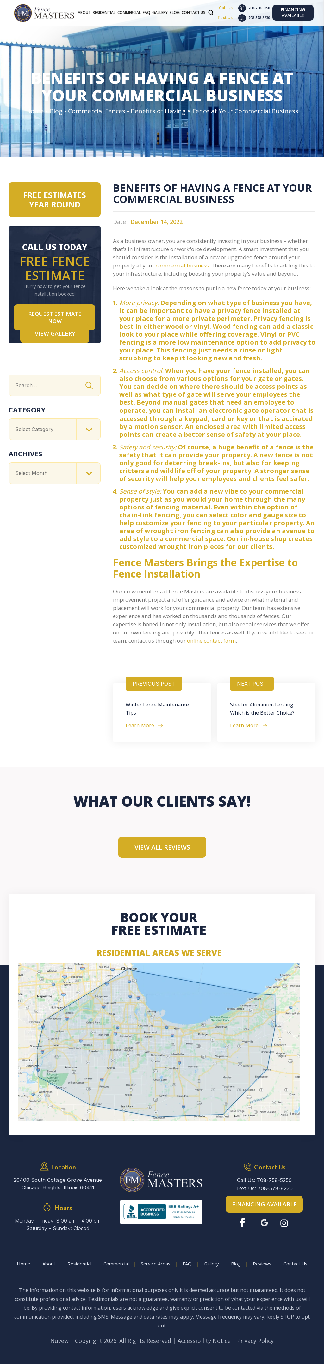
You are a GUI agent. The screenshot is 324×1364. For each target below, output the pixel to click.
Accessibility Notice (204, 1340)
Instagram (285, 1222)
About (84, 12)
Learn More (140, 725)
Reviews (262, 1263)
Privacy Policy (255, 1340)
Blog (175, 12)
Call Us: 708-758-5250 (264, 1180)
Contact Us (193, 12)
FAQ (146, 12)
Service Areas (156, 1263)
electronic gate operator (249, 410)
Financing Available (293, 12)
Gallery (160, 12)
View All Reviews (162, 847)
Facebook (244, 1222)
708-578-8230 (259, 17)
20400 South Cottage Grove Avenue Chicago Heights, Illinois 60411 (58, 1184)
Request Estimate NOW (54, 317)
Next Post (252, 684)
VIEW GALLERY (55, 333)
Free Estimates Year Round (54, 199)
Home (23, 1263)
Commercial (129, 12)
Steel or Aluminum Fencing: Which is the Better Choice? (262, 708)
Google (264, 1222)
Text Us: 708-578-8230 (264, 1188)
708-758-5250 (259, 7)
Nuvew (59, 1340)
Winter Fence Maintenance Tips (157, 708)
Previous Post (154, 684)
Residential (104, 12)
